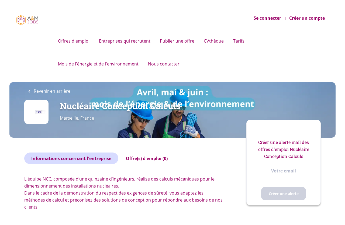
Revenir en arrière (51, 91)
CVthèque (214, 41)
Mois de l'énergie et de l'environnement (98, 64)
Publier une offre (177, 41)
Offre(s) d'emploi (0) (147, 158)
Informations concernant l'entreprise (71, 158)
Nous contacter (164, 64)
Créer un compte (307, 18)
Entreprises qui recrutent (124, 41)
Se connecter (267, 18)
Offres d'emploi (73, 41)
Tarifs (238, 41)
